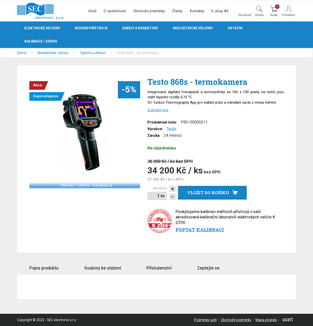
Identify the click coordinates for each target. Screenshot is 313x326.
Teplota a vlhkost (92, 53)
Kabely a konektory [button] (140, 28)
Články (177, 11)
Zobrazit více (157, 110)
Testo (171, 128)
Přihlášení (288, 15)
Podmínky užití (205, 320)
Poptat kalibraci (200, 229)
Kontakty (197, 11)
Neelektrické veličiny (52, 53)
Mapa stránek (266, 320)
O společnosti (115, 11)
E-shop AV (220, 11)
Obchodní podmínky (149, 11)
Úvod (92, 11)
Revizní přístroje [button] (91, 28)
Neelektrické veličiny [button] (193, 28)
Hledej (259, 14)
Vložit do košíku (208, 192)
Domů (21, 53)
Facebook (244, 14)
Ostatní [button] (235, 28)
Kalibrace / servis (40, 41)
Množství (160, 188)
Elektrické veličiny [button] (42, 28)
